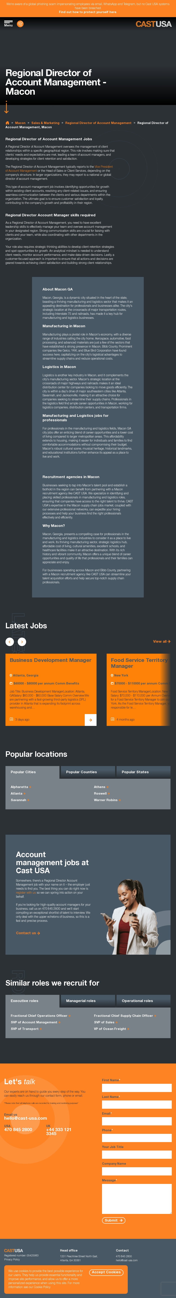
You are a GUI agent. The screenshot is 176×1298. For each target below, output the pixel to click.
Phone (137, 1135)
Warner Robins (106, 800)
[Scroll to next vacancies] (22, 642)
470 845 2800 (18, 1130)
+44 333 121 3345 (59, 1132)
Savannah (18, 800)
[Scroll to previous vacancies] (9, 642)
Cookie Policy (42, 1287)
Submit (112, 1220)
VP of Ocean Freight (110, 1029)
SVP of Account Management (34, 1022)
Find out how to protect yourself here (87, 12)
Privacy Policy (12, 1259)
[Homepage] (154, 24)
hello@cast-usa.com (25, 1119)
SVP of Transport (25, 1029)
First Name (137, 1085)
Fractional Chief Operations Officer (39, 1016)
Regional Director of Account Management (98, 123)
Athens (99, 787)
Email (137, 1118)
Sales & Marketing (45, 123)
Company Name (137, 1169)
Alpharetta (19, 787)
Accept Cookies (106, 1272)
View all (160, 642)
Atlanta (16, 793)
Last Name (137, 1102)
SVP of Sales (104, 1022)
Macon (20, 123)
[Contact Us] (20, 23)
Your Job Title (137, 1152)
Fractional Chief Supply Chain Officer (123, 1016)
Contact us (26, 933)
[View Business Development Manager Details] (91, 720)
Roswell (100, 793)
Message (137, 1196)
